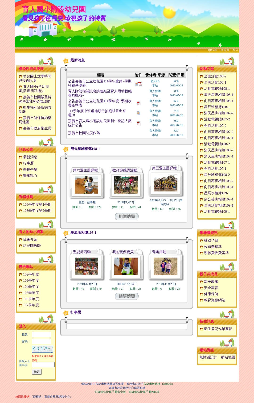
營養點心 (28, 176)
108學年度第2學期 (35, 210)
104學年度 (29, 286)
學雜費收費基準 (214, 253)
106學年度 (29, 299)
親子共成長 (208, 274)
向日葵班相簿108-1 (217, 101)
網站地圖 (228, 357)
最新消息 (28, 157)
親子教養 (209, 282)
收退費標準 (211, 247)
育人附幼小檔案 (31, 232)
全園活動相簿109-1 (217, 205)
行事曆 (26, 163)
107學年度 (29, 305)
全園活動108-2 (213, 76)
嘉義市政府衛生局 (35, 128)
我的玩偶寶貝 (123, 252)
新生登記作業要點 (216, 329)
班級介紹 (28, 239)
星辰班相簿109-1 (215, 193)
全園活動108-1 (213, 82)
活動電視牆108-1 (215, 88)
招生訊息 (207, 321)
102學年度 (29, 274)
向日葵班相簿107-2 (217, 132)
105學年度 (29, 293)
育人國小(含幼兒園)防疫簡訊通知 (34, 89)
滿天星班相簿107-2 (217, 113)
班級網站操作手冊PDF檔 (144, 392)
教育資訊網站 (212, 300)
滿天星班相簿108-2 (217, 150)
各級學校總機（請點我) (158, 384)
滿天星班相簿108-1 (80, 149)
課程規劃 (26, 197)
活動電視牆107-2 (215, 119)
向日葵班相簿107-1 (217, 138)
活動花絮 (207, 69)
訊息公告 (26, 149)
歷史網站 (26, 267)
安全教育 (209, 288)
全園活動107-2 (213, 125)
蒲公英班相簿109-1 (217, 199)
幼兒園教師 (30, 245)
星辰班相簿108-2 (215, 175)
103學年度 (29, 280)
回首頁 (225, 50)
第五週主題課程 (164, 168)
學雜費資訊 (208, 233)
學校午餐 (28, 169)
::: (16, 54)
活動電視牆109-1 (215, 211)
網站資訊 (207, 350)
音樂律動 (159, 252)
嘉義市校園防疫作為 (84, 133)
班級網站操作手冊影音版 (110, 392)
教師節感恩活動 (124, 170)
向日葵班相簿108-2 (217, 181)
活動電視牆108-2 (215, 144)
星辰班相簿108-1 (78, 232)
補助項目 (209, 240)
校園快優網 (22, 396)
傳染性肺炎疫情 (31, 69)
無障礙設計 (208, 357)
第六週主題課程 (85, 170)
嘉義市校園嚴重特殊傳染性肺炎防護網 (35, 99)
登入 (235, 50)
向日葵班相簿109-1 (217, 187)
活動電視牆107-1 (215, 162)
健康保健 (209, 294)
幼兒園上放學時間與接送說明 (35, 78)
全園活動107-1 (213, 168)
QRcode (212, 50)
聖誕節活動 (82, 252)
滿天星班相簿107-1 (217, 156)
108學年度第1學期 (35, 204)
